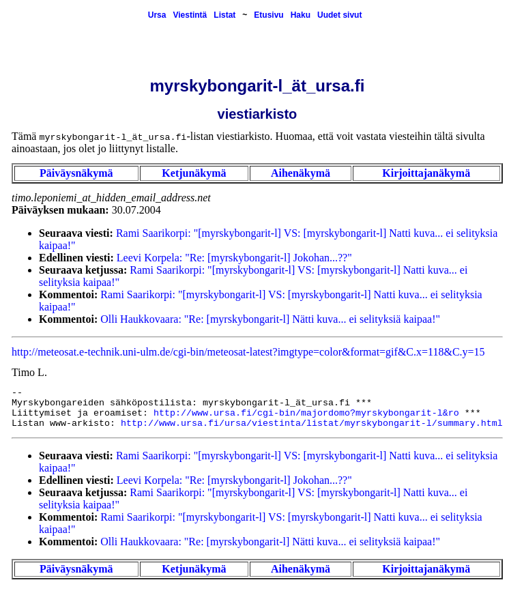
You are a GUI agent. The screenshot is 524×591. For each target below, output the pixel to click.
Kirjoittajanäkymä (426, 173)
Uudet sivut (339, 15)
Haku (300, 15)
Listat (224, 15)
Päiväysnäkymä (76, 173)
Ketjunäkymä (194, 173)
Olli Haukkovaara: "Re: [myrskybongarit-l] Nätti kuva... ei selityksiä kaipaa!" (270, 319)
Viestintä (190, 15)
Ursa (157, 15)
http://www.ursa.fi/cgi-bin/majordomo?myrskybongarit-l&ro (306, 413)
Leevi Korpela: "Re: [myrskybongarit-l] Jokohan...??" (234, 257)
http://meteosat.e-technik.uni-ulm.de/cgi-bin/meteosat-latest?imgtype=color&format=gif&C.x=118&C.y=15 (248, 352)
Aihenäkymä (300, 173)
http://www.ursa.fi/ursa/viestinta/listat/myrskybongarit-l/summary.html (312, 423)
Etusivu (268, 15)
